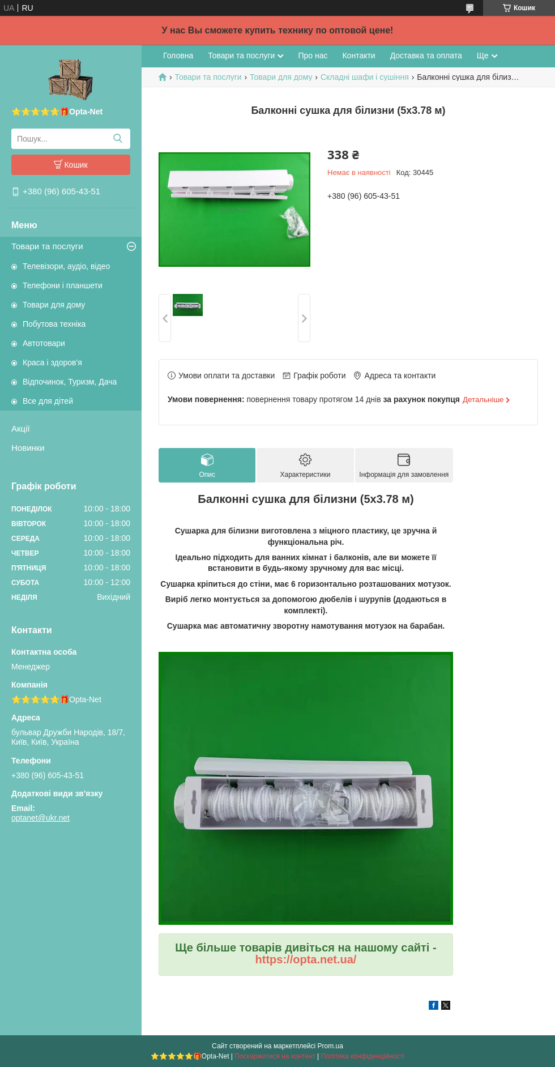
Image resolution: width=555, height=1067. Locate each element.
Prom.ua (330, 1046)
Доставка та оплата (426, 55)
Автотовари (44, 343)
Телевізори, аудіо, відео (66, 266)
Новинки (28, 448)
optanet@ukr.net (40, 817)
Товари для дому (54, 304)
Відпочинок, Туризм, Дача (70, 381)
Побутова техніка (54, 323)
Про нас (312, 55)
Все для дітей (48, 401)
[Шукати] (117, 139)
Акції (20, 428)
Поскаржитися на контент (274, 1056)
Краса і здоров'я (52, 362)
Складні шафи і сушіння (365, 77)
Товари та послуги (47, 246)
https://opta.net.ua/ (306, 959)
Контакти (358, 55)
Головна (178, 55)
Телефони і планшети (63, 285)
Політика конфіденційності (363, 1056)
